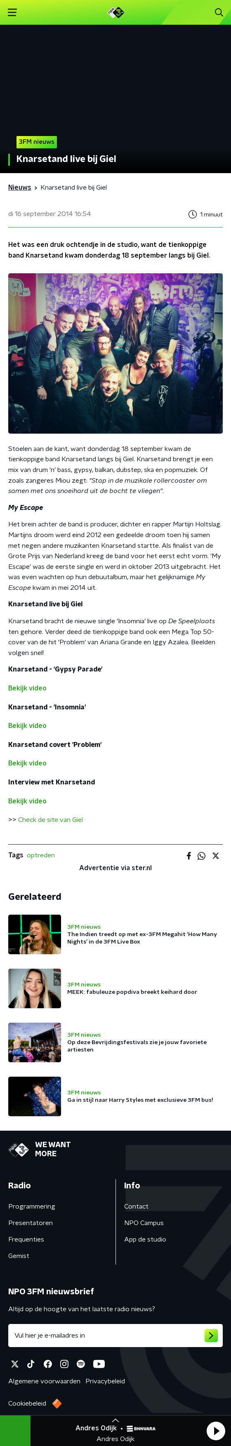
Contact (136, 1206)
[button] (216, 1431)
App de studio (145, 1239)
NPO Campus (144, 1223)
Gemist (18, 1256)
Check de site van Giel (50, 820)
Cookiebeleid (27, 1403)
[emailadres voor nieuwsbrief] (115, 1335)
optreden (41, 855)
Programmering (31, 1206)
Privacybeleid (105, 1381)
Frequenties (26, 1239)
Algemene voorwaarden (44, 1381)
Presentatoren (30, 1223)
